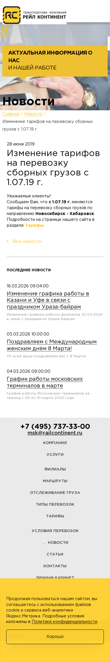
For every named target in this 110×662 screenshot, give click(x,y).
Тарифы (34, 225)
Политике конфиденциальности (64, 622)
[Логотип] (34, 15)
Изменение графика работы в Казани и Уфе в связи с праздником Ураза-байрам (48, 300)
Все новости (27, 241)
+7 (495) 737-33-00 (55, 427)
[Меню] (13, 11)
